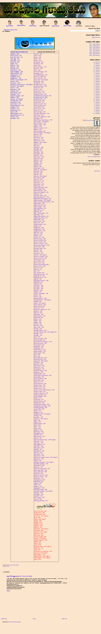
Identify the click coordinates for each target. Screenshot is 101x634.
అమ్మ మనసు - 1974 (39, 367)
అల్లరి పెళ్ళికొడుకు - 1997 (39, 444)
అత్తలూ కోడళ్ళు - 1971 (39, 210)
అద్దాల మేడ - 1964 (38, 232)
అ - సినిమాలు (97, 62)
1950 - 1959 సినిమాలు (94, 47)
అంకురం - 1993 (37, 57)
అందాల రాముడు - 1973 (39, 108)
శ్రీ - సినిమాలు (97, 108)
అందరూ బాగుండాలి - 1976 (40, 103)
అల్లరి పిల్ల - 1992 (38, 438)
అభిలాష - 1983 (38, 319)
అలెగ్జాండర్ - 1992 (38, 430)
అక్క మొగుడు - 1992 (39, 115)
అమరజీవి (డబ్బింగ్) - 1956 (40, 330)
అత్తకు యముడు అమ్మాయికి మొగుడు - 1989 (44, 201)
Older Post (64, 618)
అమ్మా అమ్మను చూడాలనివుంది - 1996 (42, 375)
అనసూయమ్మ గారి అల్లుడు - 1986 (41, 245)
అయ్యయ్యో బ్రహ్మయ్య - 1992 (40, 407)
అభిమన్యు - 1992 (38, 312)
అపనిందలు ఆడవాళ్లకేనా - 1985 (41, 293)
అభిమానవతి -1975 (38, 317)
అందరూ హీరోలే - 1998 (39, 107)
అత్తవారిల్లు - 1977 (38, 211)
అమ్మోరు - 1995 (37, 398)
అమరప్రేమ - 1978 (38, 335)
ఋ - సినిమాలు (96, 71)
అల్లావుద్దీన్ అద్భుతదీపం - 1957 (41, 463)
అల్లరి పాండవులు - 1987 (39, 436)
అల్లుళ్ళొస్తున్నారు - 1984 (39, 479)
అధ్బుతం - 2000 (38, 235)
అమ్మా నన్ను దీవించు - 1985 (40, 378)
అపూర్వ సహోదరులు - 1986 (40, 298)
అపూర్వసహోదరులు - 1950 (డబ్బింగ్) (42, 299)
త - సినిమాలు (97, 91)
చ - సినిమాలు (97, 84)
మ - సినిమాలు (96, 99)
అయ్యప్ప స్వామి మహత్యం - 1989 (42, 404)
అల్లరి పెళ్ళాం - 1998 (38, 443)
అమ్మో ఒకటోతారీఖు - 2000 (40, 396)
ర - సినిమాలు (97, 102)
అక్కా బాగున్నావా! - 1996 (40, 123)
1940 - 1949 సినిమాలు (94, 45)
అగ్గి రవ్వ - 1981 (37, 136)
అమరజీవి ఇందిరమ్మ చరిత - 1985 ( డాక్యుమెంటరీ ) (45, 332)
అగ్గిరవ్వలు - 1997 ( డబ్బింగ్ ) (40, 142)
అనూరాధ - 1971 (38, 269)
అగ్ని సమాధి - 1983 (38, 158)
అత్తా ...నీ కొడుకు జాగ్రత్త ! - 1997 (41, 213)
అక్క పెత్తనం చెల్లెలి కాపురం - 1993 (41, 113)
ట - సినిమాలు (97, 87)
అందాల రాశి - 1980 (38, 110)
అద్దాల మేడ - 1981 (38, 234)
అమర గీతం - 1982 (38, 325)
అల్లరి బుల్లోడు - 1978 (39, 454)
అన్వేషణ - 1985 (37, 291)
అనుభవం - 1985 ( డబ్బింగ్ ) (40, 254)
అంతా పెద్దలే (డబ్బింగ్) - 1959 (40, 75)
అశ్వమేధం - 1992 (38, 486)
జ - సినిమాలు (97, 86)
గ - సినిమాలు (97, 81)
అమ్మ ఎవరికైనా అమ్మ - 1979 (40, 357)
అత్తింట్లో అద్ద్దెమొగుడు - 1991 (40, 218)
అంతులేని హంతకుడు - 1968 (40, 86)
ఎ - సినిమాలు (97, 73)
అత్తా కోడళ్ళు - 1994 (38, 214)
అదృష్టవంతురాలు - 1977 (39, 230)
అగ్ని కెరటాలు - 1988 (38, 147)
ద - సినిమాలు (97, 92)
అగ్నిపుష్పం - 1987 (38, 163)
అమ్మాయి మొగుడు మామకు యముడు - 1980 (44, 389)
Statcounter (97, 171)
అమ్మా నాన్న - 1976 (38, 381)
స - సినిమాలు (97, 112)
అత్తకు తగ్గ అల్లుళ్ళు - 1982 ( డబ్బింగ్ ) (42, 200)
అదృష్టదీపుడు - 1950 (39, 227)
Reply (8, 590)
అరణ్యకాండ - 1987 (38, 412)
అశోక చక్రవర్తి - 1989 (38, 481)
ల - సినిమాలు (97, 104)
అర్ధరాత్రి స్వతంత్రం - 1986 (40, 423)
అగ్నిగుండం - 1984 (38, 160)
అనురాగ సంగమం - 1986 (39, 266)
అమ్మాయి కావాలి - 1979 (39, 386)
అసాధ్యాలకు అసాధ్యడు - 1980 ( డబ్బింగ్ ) (43, 491)
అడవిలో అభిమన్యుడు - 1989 (40, 187)
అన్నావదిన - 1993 (38, 290)
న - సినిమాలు (97, 94)
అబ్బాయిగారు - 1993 (39, 308)
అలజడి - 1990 (37, 428)
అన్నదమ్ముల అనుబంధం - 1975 (41, 274)
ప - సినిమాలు (97, 95)
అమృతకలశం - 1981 (39, 346)
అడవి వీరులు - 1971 (39, 182)
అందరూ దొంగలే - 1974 (39, 102)
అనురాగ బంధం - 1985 (39, 263)
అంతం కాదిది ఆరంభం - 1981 (40, 71)
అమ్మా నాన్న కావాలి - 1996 (40, 383)
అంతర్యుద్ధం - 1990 (38, 73)
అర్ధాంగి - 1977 (37, 425)
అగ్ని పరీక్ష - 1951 (38, 150)
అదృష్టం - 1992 (37, 226)
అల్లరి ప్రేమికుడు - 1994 (39, 451)
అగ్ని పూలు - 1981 (38, 155)
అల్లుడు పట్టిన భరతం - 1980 (40, 471)
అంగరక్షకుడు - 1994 (38, 63)
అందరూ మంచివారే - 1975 (40, 105)
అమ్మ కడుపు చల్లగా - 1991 (40, 359)
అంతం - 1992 (37, 70)
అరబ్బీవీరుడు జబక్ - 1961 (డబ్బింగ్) (42, 414)
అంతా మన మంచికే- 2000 (40, 76)
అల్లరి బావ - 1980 (38, 452)
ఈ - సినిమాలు (96, 67)
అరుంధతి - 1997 (38, 415)
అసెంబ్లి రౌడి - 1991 (38, 496)
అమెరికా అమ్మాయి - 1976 (40, 351)
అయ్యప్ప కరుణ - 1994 (39, 402)
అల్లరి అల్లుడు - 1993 (39, 431)
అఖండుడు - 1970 (38, 134)
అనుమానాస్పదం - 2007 (39, 259)
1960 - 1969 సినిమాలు (94, 49)
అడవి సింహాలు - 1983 (39, 184)
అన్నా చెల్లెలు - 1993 (38, 288)
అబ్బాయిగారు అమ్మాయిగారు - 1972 (42, 309)
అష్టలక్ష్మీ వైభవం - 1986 (39, 487)
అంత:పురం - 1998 (38, 68)
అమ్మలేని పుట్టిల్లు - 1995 (39, 373)
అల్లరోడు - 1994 (37, 460)
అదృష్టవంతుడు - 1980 (39, 229)
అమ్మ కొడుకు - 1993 (38, 362)
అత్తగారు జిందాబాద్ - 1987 (40, 205)
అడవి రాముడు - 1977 (39, 181)
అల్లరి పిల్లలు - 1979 (38, 441)
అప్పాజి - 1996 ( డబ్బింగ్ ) (40, 303)
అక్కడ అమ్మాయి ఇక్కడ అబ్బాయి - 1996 (43, 120)
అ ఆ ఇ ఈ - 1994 (38, 54)
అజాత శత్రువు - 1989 (39, 168)
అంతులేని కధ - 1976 (39, 83)
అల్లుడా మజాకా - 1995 (39, 465)
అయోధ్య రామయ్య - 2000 (40, 401)
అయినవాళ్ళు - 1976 (38, 399)
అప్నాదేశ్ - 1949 (38, 301)
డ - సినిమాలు (97, 89)
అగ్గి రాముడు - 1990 (38, 139)
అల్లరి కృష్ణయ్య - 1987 (39, 433)
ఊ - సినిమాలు (96, 70)
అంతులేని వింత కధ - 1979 (40, 84)
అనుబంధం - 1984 (38, 251)
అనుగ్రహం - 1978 (38, 250)
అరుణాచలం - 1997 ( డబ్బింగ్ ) (41, 418)
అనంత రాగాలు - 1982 (39, 237)
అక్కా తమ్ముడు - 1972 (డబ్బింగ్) (41, 121)
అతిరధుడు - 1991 (38, 193)
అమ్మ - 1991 (37, 356)
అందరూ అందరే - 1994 (39, 100)
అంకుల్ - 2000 (37, 58)
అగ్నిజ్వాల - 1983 (38, 161)
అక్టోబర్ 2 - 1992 (38, 126)
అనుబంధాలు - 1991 (38, 253)
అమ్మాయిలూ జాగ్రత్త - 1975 (40, 394)
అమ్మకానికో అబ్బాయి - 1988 (40, 370)
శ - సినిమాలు (97, 107)
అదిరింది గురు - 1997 (39, 222)
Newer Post (4, 618)
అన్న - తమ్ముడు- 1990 (39, 272)
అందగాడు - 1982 (38, 89)
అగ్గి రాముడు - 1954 (39, 137)
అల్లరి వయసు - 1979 (39, 459)
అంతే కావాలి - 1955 (38, 87)
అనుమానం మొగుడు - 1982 (40, 258)
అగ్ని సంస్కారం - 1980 (39, 156)
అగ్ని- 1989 (36, 145)
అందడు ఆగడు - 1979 (39, 91)
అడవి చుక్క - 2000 (38, 171)
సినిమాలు (7, 566)
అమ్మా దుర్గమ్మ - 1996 (39, 377)
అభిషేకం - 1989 (37, 320)
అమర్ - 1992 (37, 336)
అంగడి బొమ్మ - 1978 (38, 62)
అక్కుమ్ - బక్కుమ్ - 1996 (40, 124)
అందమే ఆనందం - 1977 (39, 92)
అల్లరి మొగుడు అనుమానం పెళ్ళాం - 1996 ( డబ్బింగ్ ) (46, 457)
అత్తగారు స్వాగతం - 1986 (39, 206)
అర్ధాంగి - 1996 (37, 426)
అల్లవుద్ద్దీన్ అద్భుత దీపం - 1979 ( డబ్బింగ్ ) (44, 462)
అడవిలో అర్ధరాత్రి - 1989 (39, 189)
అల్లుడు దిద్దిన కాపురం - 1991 (40, 470)
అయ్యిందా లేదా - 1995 (39, 409)
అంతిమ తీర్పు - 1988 (39, 81)
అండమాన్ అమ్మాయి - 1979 (40, 66)
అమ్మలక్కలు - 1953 (38, 372)
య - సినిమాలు (96, 100)
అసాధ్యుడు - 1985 (38, 492)
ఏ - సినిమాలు (97, 75)
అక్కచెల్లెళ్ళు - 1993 (38, 118)
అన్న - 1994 (37, 271)
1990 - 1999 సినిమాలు (94, 53)
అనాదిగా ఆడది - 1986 (39, 246)
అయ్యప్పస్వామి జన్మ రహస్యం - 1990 (42, 406)
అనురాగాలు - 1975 (38, 267)
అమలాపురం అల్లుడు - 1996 (40, 338)
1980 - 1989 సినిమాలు (94, 52)
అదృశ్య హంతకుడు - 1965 (40, 224)
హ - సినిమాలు (96, 113)
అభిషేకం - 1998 (37, 322)
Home (34, 618)
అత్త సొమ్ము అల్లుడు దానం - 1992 (41, 197)
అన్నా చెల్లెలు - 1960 (39, 285)
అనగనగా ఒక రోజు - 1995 (40, 242)
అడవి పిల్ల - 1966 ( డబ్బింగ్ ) (40, 176)
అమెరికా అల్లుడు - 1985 (39, 353)
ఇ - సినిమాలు (97, 65)
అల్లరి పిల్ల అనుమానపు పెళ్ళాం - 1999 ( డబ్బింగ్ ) (45, 439)
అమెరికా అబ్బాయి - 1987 (40, 349)
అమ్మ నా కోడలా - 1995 (39, 365)
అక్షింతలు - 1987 (38, 129)
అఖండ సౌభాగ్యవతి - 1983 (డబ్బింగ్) (42, 132)
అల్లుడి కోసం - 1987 (38, 467)
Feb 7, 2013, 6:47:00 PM (25, 576)
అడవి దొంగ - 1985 (38, 173)
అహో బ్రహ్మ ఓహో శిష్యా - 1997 (41, 500)
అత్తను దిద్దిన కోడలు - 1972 (40, 208)
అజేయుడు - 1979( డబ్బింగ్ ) (40, 169)
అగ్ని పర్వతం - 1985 (38, 152)
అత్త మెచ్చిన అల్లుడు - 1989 (40, 195)
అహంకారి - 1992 (38, 499)
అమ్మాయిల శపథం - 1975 (40, 391)
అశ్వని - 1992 (37, 484)
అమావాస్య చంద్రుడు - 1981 (40, 343)
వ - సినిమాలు (97, 105)
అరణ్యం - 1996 (37, 410)
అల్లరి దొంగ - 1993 (38, 434)
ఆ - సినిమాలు (97, 63)
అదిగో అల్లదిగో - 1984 (39, 219)
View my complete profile (94, 156)
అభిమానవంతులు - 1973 (40, 316)
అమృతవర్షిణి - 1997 (38, 348)
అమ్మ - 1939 (37, 354)
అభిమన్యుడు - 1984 (38, 314)
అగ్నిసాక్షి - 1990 (38, 165)
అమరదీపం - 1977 (38, 333)
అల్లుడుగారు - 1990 (38, 473)
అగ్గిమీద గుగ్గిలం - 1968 (39, 140)
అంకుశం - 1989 (37, 60)
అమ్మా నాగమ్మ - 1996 (39, 380)
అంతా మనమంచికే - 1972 (40, 78)
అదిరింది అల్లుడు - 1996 (39, 221)
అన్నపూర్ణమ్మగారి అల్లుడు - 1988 (41, 280)
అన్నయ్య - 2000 (38, 283)
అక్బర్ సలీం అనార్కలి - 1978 (40, 128)
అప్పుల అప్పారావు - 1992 (40, 304)
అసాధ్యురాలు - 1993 (39, 494)
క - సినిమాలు (97, 78)
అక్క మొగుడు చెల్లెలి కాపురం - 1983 (42, 116)
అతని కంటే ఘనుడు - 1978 (40, 190)
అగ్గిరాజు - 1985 (37, 144)
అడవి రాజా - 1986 (38, 179)
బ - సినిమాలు (97, 97)
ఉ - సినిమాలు (97, 68)
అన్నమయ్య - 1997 (38, 282)
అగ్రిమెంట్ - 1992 (38, 166)
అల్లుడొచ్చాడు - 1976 (39, 478)
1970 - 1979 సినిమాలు (94, 50)
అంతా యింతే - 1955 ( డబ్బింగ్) (41, 79)
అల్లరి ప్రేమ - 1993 (38, 449)
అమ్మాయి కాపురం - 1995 (39, 385)
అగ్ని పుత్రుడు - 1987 (38, 153)
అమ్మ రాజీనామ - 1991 (39, 369)
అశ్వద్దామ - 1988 (38, 483)
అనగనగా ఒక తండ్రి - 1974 (40, 240)
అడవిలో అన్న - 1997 (39, 185)
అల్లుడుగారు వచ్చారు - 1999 (40, 476)
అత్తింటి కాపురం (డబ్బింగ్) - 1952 (41, 216)
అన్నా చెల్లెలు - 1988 (38, 287)
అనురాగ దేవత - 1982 (39, 261)
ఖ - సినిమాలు (97, 79)
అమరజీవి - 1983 (38, 328)
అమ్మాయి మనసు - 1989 (39, 388)
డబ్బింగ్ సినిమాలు (96, 37)
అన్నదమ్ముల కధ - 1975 (39, 275)
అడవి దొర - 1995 (38, 174)
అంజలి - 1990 (37, 65)
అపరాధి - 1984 (37, 295)
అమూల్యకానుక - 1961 (39, 344)
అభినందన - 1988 (38, 311)
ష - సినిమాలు (97, 110)
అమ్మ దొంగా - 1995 (38, 364)
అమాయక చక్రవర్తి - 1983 (39, 340)
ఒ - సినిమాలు (97, 76)
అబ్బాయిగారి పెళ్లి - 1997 (39, 306)
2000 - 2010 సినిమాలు (94, 55)
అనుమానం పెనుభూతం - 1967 (41, 256)
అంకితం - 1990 (37, 55)
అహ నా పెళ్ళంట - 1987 (39, 497)
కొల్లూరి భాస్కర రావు (89, 120)
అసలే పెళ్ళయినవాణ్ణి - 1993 (40, 489)
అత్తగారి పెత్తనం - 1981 (39, 203)
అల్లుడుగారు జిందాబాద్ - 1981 (41, 475)
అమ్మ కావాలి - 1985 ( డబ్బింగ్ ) (41, 361)
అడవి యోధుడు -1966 (39, 177)
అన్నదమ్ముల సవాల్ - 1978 (40, 277)
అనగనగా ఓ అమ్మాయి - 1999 (40, 243)
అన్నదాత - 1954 (38, 279)
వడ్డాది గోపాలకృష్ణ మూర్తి (12, 576)
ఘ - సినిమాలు (96, 83)
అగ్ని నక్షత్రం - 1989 (38, 148)
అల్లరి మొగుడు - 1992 (39, 455)
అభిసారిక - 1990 (38, 324)
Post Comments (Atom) (15, 622)
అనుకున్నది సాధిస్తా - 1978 (40, 248)
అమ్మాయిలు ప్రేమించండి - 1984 (41, 393)
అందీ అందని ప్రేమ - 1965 (40, 111)
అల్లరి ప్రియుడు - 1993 (39, 447)
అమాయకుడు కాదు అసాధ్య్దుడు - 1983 (43, 341)
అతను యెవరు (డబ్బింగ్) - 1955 (41, 192)
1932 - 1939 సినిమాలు (94, 44)
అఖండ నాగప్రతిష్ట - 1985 (39, 131)
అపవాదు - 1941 (38, 296)
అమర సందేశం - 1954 (39, 327)
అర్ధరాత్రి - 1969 (37, 422)
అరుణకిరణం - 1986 (38, 417)
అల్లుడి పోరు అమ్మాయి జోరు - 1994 (42, 468)
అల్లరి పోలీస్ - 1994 (38, 446)
